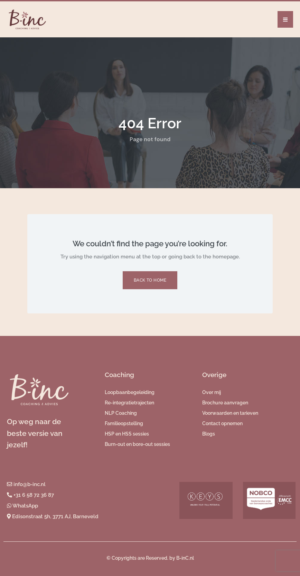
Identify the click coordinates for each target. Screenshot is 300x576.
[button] (285, 19)
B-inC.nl (185, 558)
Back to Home (150, 280)
